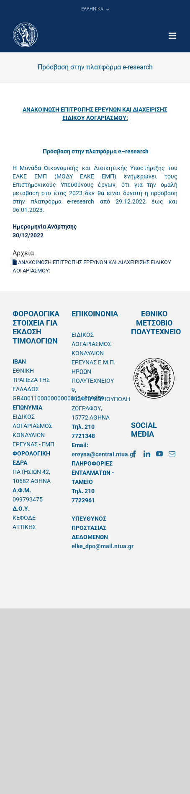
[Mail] (172, 453)
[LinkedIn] (147, 453)
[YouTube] (159, 453)
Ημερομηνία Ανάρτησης (45, 226)
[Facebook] (134, 453)
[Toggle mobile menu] (173, 35)
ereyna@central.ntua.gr (103, 454)
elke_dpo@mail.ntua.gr (103, 546)
